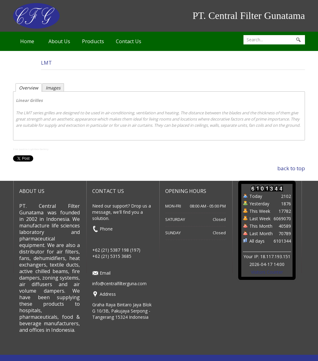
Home (27, 41)
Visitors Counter (267, 272)
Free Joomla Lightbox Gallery (30, 149)
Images (53, 88)
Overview (28, 88)
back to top (291, 168)
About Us (59, 41)
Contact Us (128, 41)
